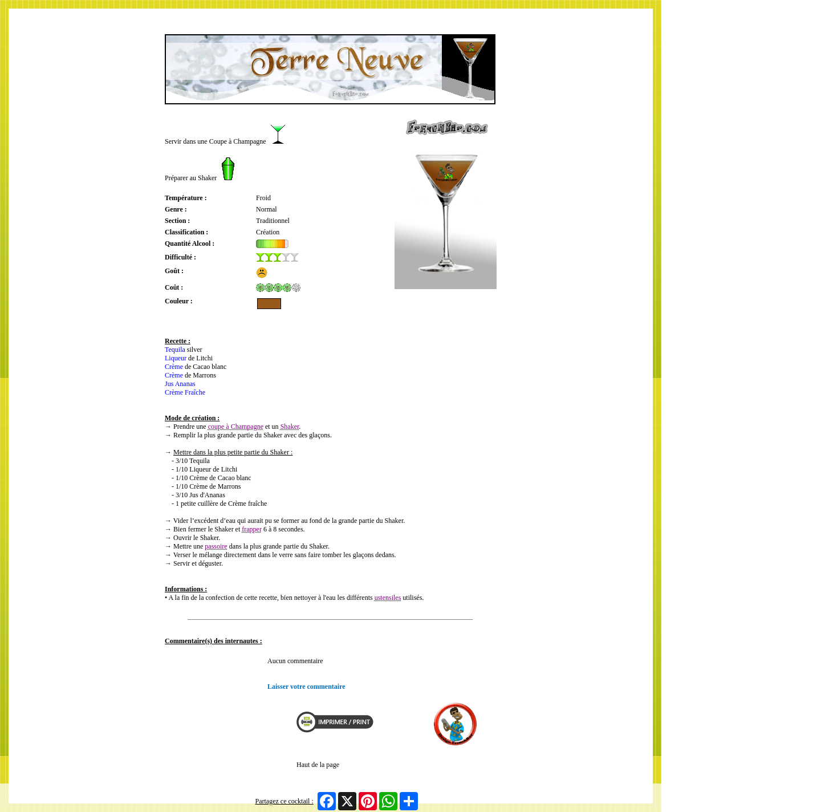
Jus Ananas (180, 384)
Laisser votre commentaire (306, 687)
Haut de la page (317, 765)
